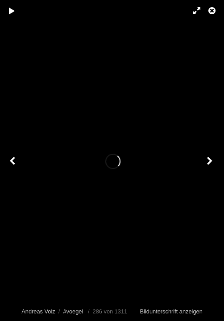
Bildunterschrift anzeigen (171, 311)
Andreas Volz (38, 311)
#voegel (73, 311)
